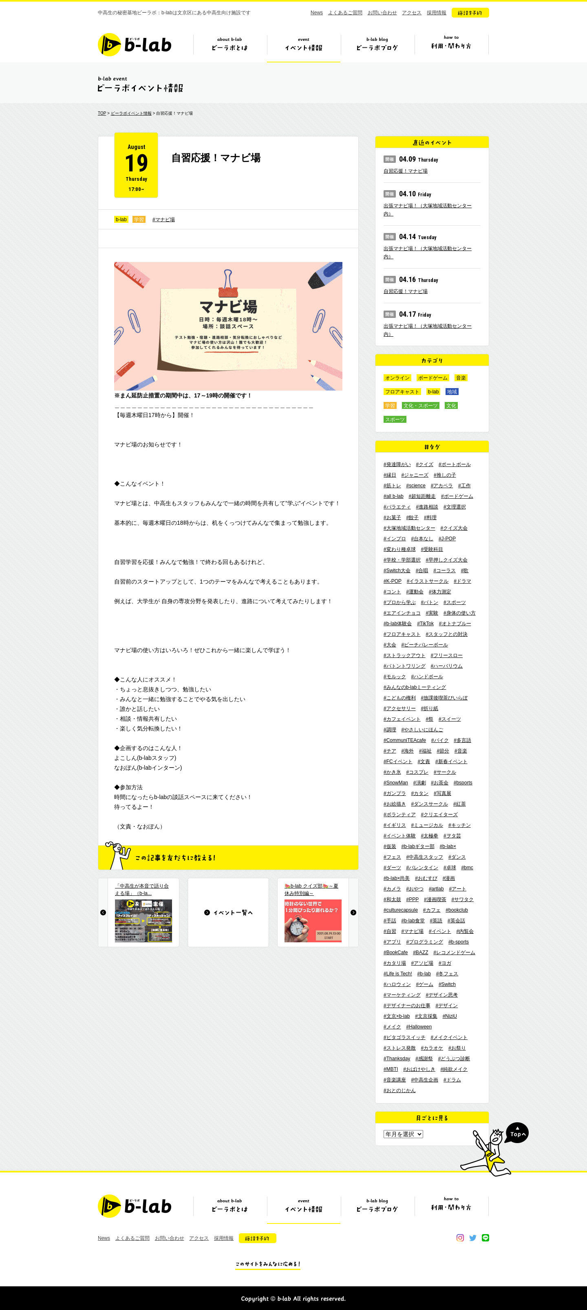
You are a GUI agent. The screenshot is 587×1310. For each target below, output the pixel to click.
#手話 (390, 921)
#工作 (464, 485)
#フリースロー (446, 655)
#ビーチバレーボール (424, 645)
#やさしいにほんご (422, 730)
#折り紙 (429, 708)
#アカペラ (442, 485)
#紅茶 (459, 804)
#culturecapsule (401, 910)
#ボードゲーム (457, 496)
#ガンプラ (395, 793)
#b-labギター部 (417, 846)
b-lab (121, 219)
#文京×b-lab (397, 1016)
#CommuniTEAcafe (405, 740)
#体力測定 (440, 592)
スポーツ (395, 419)
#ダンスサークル (429, 804)
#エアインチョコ (402, 613)
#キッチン (459, 825)
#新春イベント (451, 761)
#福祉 (425, 751)
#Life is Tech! (398, 974)
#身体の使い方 (460, 613)
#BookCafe (396, 952)
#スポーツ (455, 602)
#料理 (430, 517)
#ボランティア (400, 814)
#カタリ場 (395, 963)
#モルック (395, 676)
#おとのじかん (400, 1090)
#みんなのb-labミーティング (415, 687)
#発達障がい (397, 464)
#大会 (390, 645)
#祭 (429, 719)
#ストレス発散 (400, 1048)
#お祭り (457, 1048)
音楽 (461, 378)
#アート (457, 889)
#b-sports (458, 942)
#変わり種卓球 (400, 549)
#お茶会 (439, 783)
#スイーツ (450, 719)
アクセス (411, 13)
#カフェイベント (402, 719)
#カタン (419, 793)
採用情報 (436, 13)
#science (415, 485)
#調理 (390, 730)
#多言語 (462, 740)
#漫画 (449, 878)
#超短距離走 (422, 496)
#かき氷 (392, 772)
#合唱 (422, 570)
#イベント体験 (400, 836)
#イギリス (395, 825)
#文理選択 (455, 507)
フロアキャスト (402, 392)
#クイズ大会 (454, 528)
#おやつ (415, 889)
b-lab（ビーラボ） (134, 44)
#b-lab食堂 (412, 921)
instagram (460, 1237)
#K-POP (393, 581)
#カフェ (432, 910)
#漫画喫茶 (435, 899)
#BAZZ (420, 952)
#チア (390, 751)
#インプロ (395, 539)
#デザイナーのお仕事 (407, 1005)
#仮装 (390, 846)
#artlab (436, 889)
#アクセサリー (400, 708)
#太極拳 (429, 836)
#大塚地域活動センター (409, 528)
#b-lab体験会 (398, 623)
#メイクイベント (449, 1037)
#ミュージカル (427, 825)
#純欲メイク (454, 1069)
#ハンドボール (427, 676)
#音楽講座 (395, 1080)
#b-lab (424, 974)
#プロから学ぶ (400, 602)
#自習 (390, 931)
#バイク (440, 740)
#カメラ (392, 889)
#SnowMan (396, 783)
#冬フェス (447, 974)
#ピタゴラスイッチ (405, 1037)
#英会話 (456, 921)
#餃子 (412, 517)
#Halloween (419, 1027)
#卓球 (450, 867)
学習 (139, 219)
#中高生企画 (424, 1080)
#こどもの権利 (400, 698)
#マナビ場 (163, 219)
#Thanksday (397, 1058)
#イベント (440, 931)
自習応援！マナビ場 (406, 171)
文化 (451, 406)
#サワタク (462, 899)
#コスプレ (417, 772)
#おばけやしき (419, 1069)
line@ (485, 1237)
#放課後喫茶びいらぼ (444, 698)
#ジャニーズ (414, 475)
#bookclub (457, 910)
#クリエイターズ (439, 814)
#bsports (463, 783)
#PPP (412, 899)
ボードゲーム (433, 378)
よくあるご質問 (345, 13)
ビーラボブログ (377, 47)
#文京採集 (426, 1016)
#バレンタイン (422, 867)
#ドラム (452, 1080)
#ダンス (457, 857)
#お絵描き (395, 804)
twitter (473, 1237)
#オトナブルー (455, 623)
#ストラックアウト (405, 655)
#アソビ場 (422, 963)
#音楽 (461, 751)
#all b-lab (394, 496)
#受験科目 (432, 549)
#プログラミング (424, 942)
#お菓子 (392, 517)
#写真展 (442, 793)
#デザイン (446, 1005)
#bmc (467, 867)
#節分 (443, 751)
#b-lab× (448, 846)
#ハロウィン (397, 984)
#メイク (392, 1027)
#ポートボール (455, 464)
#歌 (465, 570)
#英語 (436, 921)
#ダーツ (392, 867)
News (317, 13)
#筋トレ (392, 485)
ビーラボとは (230, 47)
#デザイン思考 (442, 995)
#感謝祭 (424, 1058)
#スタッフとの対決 (447, 634)
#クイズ (424, 464)
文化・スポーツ (421, 406)
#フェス (392, 857)
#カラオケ (432, 1048)
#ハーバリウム (446, 666)
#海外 (407, 751)
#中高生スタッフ (424, 857)
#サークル (445, 772)
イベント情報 (303, 47)
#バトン (429, 602)
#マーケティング (402, 995)
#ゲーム (424, 984)
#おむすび (426, 878)
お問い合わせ (382, 13)
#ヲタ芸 (452, 836)
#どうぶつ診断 (454, 1058)
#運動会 (415, 592)
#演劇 (419, 783)
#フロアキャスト (402, 634)
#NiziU (450, 1016)
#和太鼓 (392, 899)
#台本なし (422, 539)
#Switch (447, 984)
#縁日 (390, 475)
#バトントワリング (405, 666)
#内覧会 (465, 931)
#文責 (423, 761)
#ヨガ (445, 963)
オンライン (397, 378)
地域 (452, 392)
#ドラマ (462, 581)
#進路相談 (427, 507)
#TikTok (425, 623)
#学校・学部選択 (402, 560)
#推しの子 (445, 475)
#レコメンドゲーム (454, 952)
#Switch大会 (397, 570)
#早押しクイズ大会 (447, 560)
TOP (102, 113)
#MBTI (391, 1069)
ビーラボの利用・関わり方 (451, 47)
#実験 (432, 613)
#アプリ (392, 942)
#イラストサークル (428, 581)
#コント (392, 592)
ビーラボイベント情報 (131, 113)
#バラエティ (397, 507)
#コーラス (444, 570)
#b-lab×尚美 (397, 878)
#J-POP (447, 539)
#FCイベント (398, 761)
